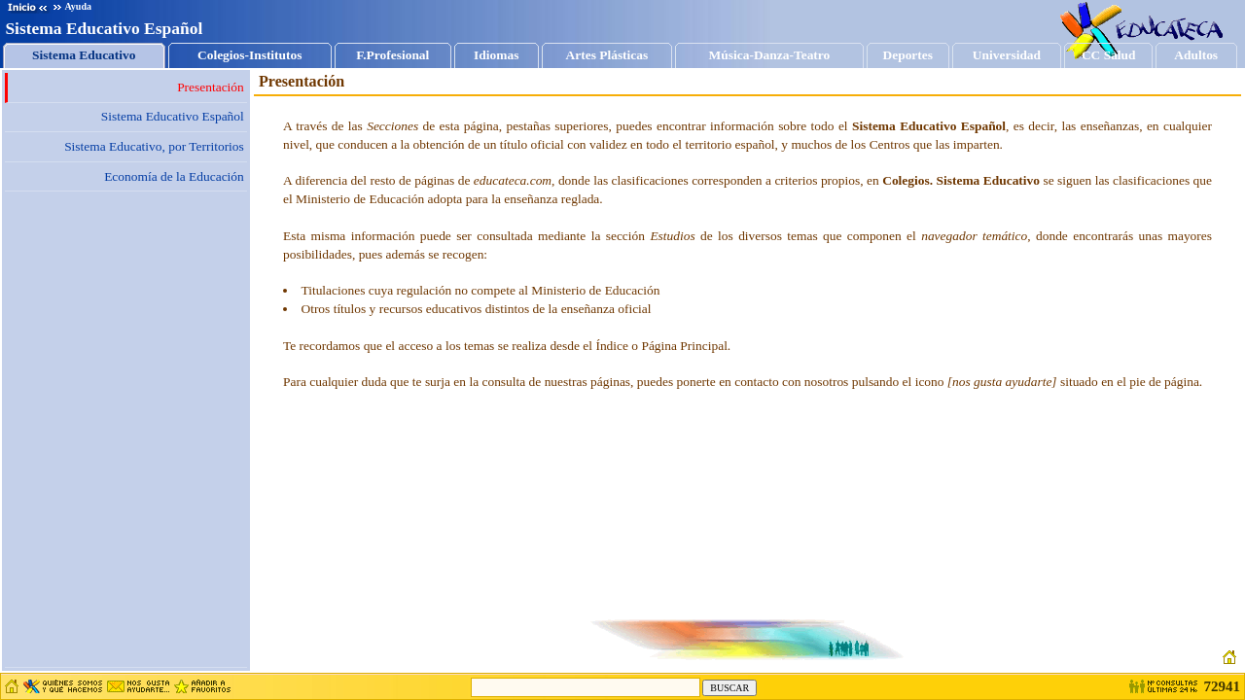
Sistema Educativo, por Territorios (154, 146)
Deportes (908, 55)
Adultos (1197, 55)
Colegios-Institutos (249, 55)
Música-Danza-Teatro (770, 55)
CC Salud (1109, 55)
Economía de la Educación (174, 176)
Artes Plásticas (607, 55)
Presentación (210, 87)
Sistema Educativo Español (172, 116)
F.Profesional (392, 55)
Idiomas (496, 55)
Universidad (1007, 55)
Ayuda (72, 6)
